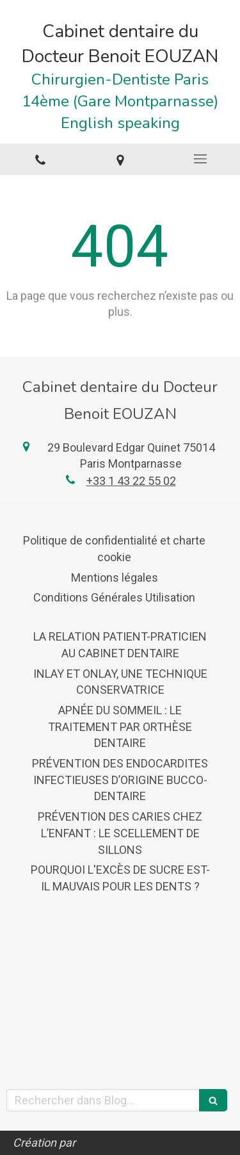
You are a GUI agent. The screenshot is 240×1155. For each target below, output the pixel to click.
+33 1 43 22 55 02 (131, 480)
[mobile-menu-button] (200, 159)
